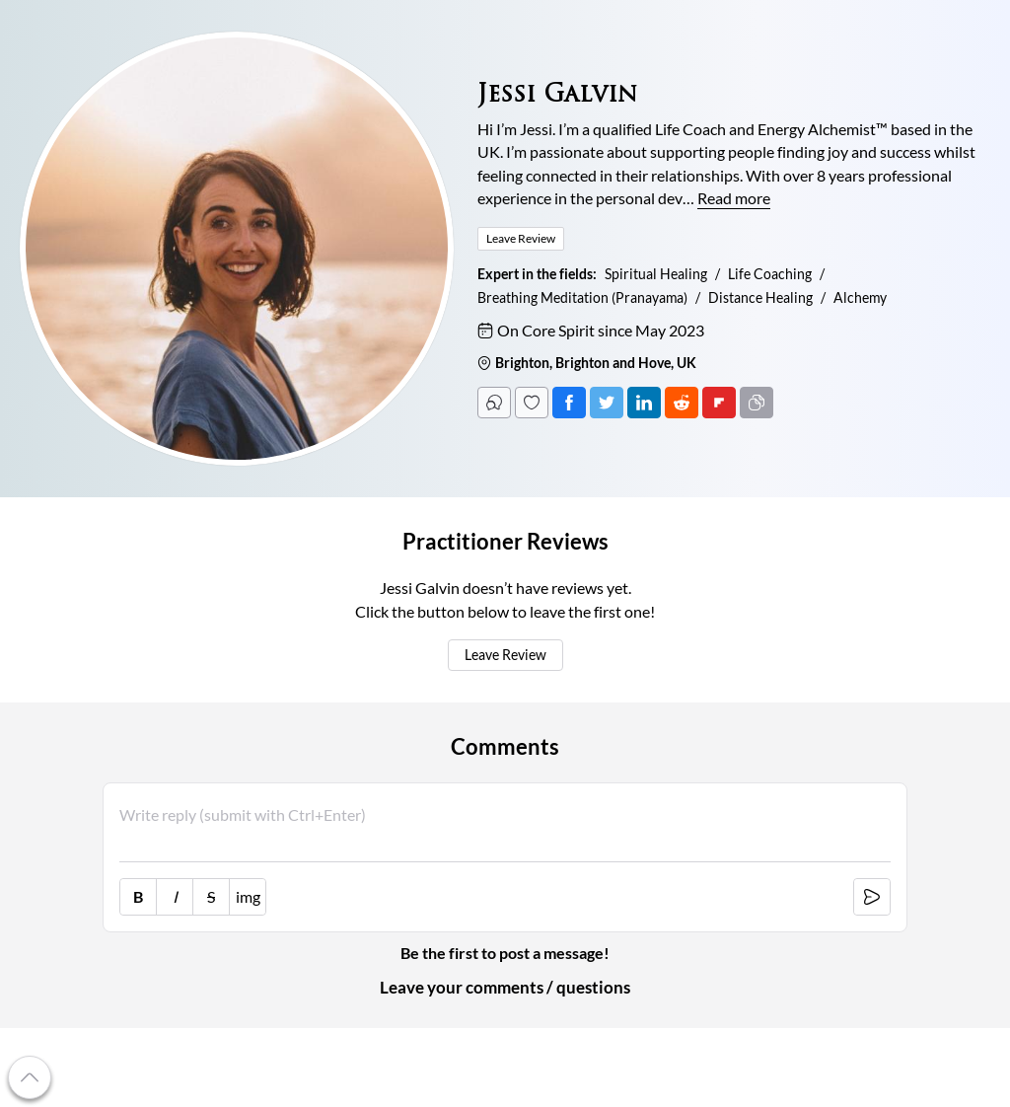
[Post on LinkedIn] (644, 402)
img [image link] (248, 897)
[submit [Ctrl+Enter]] (872, 897)
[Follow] (531, 402)
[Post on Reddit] (681, 402)
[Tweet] (606, 402)
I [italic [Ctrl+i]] (175, 897)
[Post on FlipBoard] (719, 402)
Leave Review (505, 655)
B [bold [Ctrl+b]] (138, 897)
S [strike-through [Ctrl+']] (211, 897)
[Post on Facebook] (569, 402)
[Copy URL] (756, 402)
